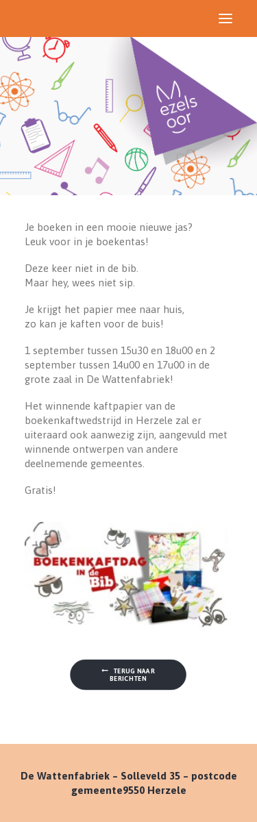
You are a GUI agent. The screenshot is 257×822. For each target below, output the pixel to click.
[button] (225, 18)
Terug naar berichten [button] (129, 674)
